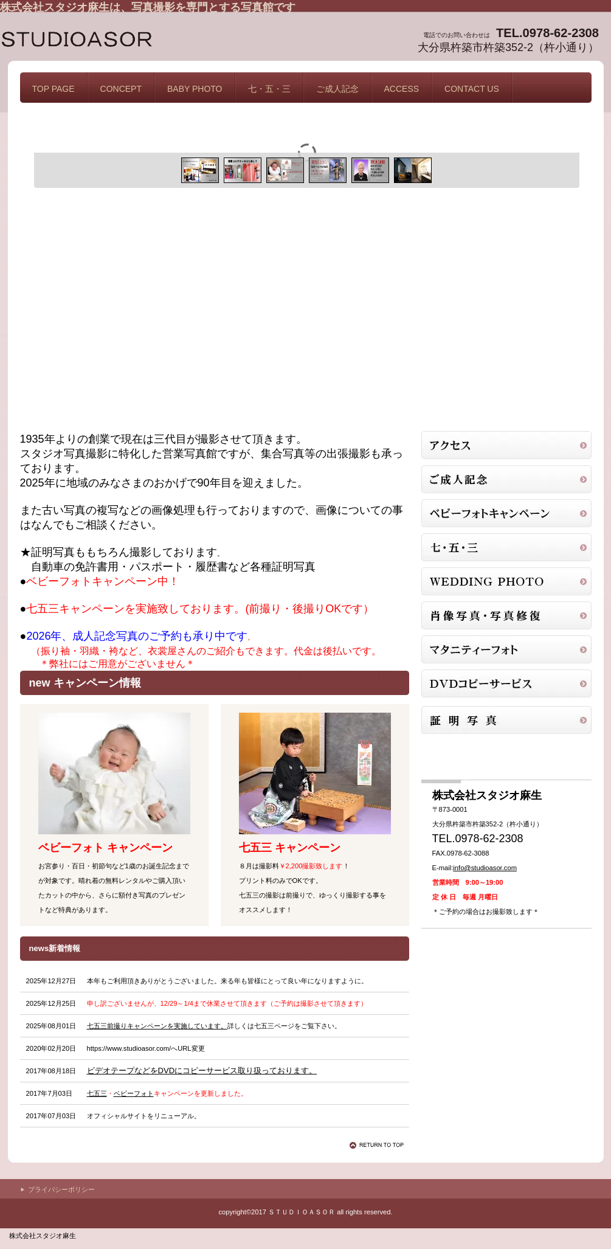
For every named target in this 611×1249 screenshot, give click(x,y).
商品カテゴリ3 (506, 581)
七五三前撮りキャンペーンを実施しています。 (157, 1025)
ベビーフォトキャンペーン (506, 513)
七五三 (97, 1093)
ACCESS (401, 89)
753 (506, 547)
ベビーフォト (134, 1093)
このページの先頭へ (378, 1145)
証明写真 (506, 479)
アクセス (506, 445)
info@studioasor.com (485, 867)
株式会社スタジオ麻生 (121, 41)
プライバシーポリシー (61, 1189)
